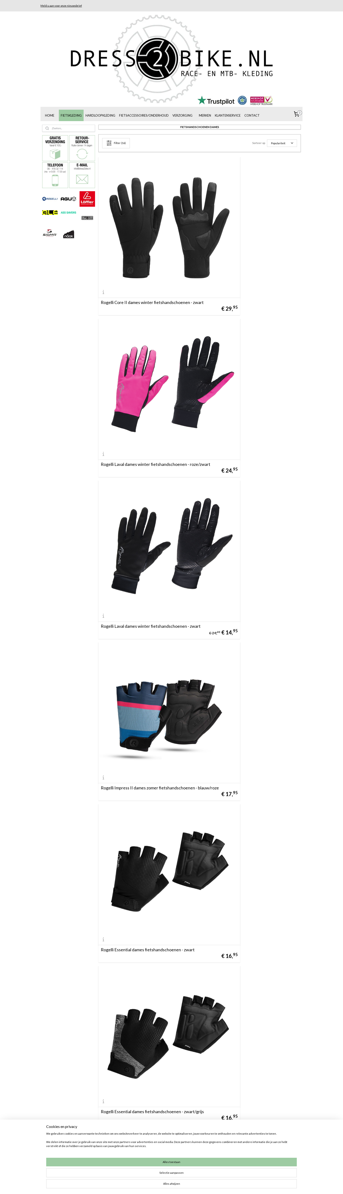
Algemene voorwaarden (217, 1136)
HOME (49, 115)
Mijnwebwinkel (217, 1185)
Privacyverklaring (212, 1168)
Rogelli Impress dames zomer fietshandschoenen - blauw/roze (147, 1096)
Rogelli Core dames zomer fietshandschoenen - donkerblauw (144, 976)
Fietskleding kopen (266, 1142)
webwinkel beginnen (179, 1185)
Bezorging (206, 1152)
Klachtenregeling (212, 1158)
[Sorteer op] (282, 143)
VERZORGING (182, 115)
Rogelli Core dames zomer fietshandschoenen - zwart (144, 737)
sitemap (154, 1185)
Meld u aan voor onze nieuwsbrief (61, 5)
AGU (150, 1142)
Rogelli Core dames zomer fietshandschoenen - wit (251, 739)
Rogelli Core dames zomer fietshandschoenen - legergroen (247, 617)
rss (163, 1185)
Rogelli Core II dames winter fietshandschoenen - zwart (146, 258)
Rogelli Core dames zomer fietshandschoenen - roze (247, 856)
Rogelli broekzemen (266, 1152)
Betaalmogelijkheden (215, 1142)
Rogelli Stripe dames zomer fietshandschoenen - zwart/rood (248, 1096)
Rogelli (152, 1136)
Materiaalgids (262, 1163)
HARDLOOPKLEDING (100, 115)
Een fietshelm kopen (267, 1147)
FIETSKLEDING (71, 115)
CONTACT (252, 115)
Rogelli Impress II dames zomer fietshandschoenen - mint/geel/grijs (251, 976)
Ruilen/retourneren (213, 1147)
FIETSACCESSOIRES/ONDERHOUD (144, 115)
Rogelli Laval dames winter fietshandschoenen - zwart (145, 378)
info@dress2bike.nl (109, 1152)
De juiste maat (210, 1163)
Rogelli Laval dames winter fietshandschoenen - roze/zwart (248, 258)
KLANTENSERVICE (228, 115)
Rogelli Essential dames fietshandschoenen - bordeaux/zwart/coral (142, 617)
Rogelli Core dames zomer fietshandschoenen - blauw (144, 856)
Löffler (152, 1147)
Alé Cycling (155, 1152)
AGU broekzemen (265, 1158)
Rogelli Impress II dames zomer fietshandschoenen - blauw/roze (251, 378)
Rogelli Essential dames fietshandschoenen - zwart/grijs (245, 497)
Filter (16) (116, 143)
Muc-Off (153, 1158)
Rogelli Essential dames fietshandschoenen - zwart (148, 500)
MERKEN (205, 115)
